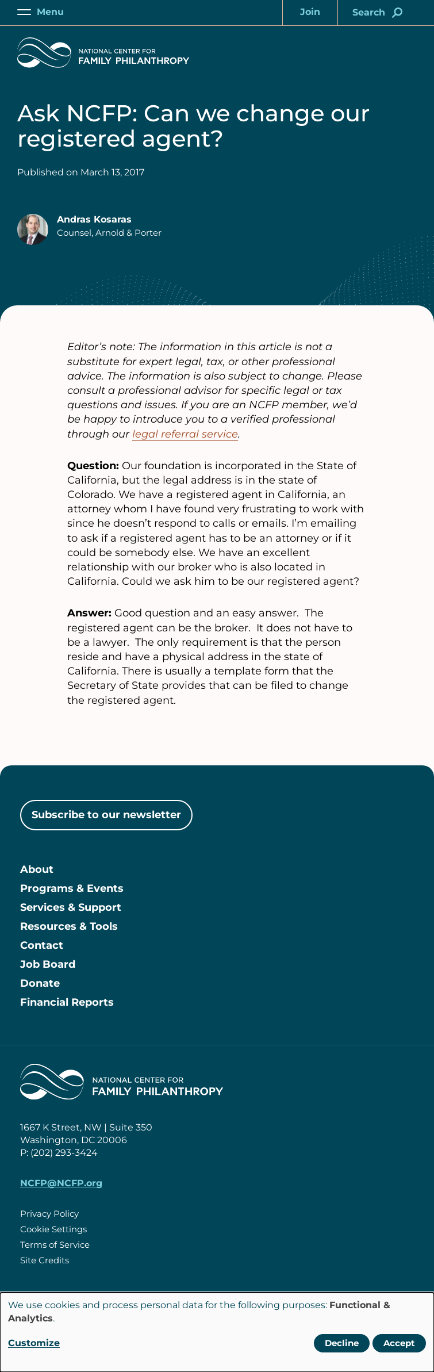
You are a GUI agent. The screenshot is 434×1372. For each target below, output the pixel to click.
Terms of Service (55, 1244)
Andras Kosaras (94, 219)
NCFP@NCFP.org (61, 1183)
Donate (40, 983)
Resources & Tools (69, 926)
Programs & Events (72, 888)
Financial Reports (67, 1002)
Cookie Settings (53, 1229)
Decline (342, 1342)
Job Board (47, 964)
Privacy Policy (49, 1213)
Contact (41, 945)
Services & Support (70, 907)
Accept (399, 1342)
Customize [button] (34, 1342)
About (36, 869)
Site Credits (44, 1260)
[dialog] (217, 1332)
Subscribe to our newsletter (106, 814)
